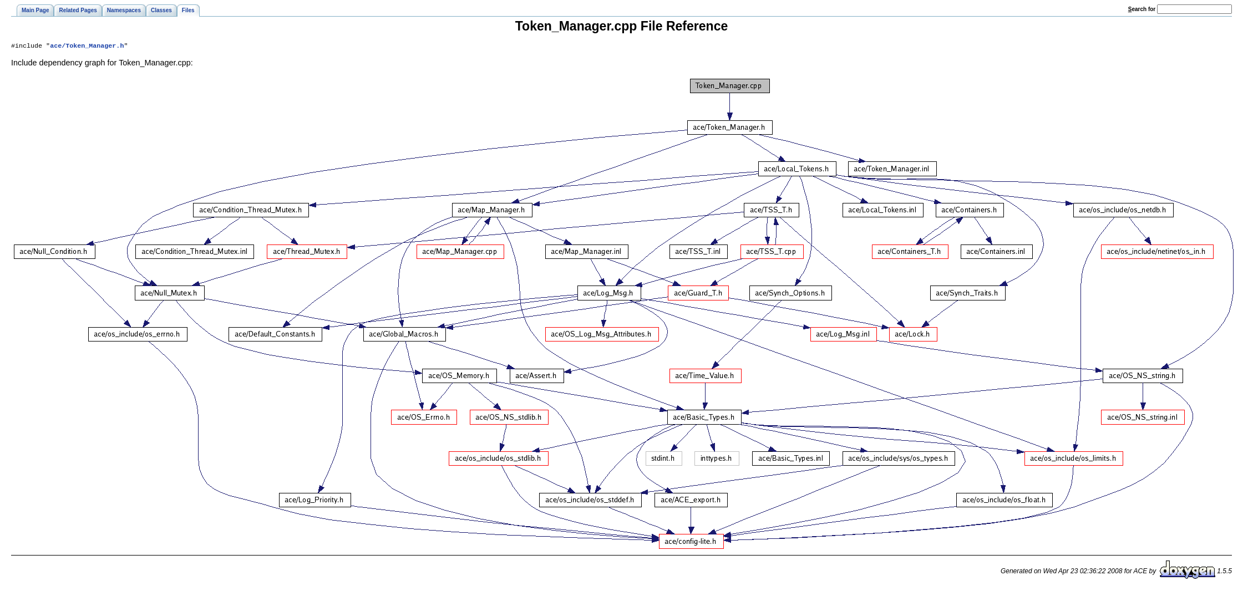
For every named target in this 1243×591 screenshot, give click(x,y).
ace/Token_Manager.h (87, 46)
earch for (1142, 9)
